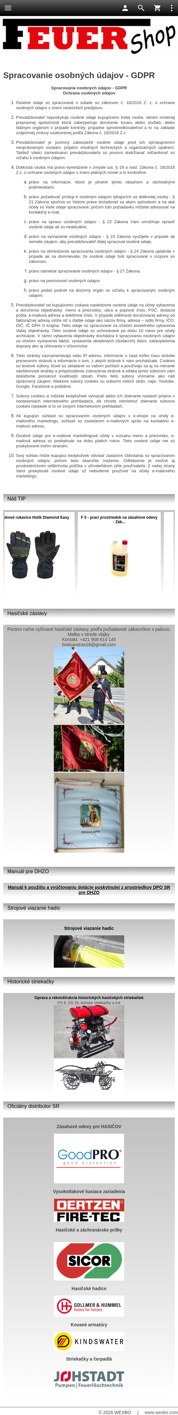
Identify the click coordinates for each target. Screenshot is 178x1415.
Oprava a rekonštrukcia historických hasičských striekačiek (89, 998)
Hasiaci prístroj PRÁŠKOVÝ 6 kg (105, 517)
